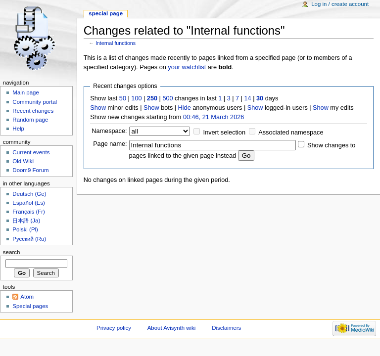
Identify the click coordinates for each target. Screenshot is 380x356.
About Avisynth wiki (171, 328)
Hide (184, 107)
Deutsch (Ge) (29, 194)
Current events (30, 152)
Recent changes (32, 111)
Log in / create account (340, 4)
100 (136, 98)
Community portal (34, 102)
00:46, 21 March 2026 (213, 117)
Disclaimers (226, 328)
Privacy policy (113, 328)
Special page (106, 13)
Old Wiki (23, 161)
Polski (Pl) (25, 229)
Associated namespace (290, 132)
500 (167, 98)
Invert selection (224, 132)
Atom (27, 297)
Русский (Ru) (29, 239)
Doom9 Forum (30, 170)
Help (18, 129)
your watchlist (187, 67)
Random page (30, 120)
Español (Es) (28, 203)
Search (11, 252)
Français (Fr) (28, 212)
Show (98, 107)
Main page (25, 92)
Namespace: (109, 131)
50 (122, 98)
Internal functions (115, 43)
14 (247, 98)
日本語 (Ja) (26, 220)
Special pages (30, 306)
